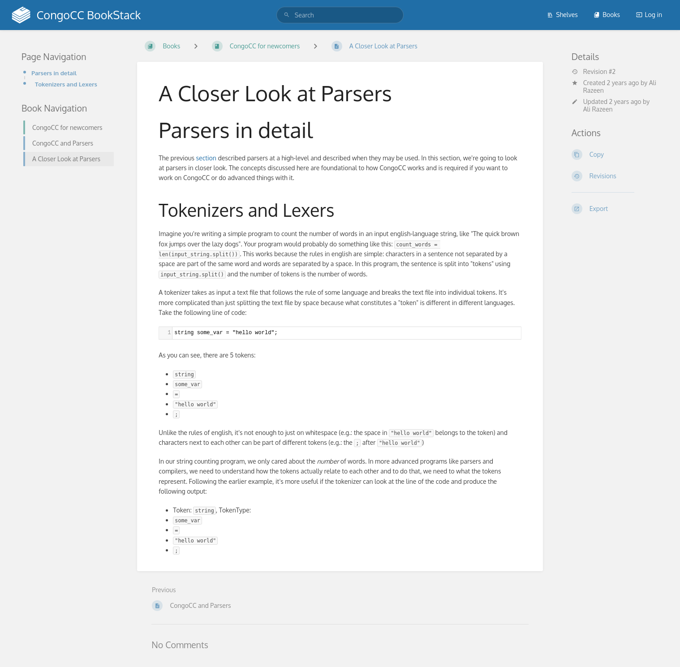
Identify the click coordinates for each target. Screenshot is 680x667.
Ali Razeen (598, 109)
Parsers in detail (54, 73)
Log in (649, 14)
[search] (340, 15)
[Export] (615, 208)
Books (607, 14)
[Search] (287, 15)
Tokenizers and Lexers (66, 84)
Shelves (562, 14)
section (206, 158)
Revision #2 (593, 71)
